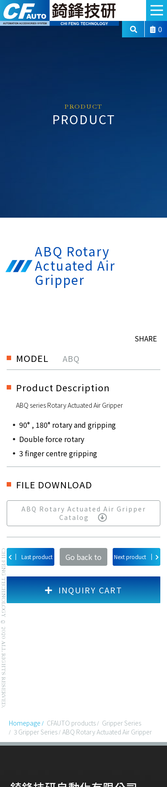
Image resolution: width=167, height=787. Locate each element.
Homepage (25, 722)
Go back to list (83, 559)
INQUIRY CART (83, 590)
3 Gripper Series (35, 731)
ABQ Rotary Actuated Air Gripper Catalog (83, 513)
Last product (30, 556)
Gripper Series (121, 722)
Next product (136, 556)
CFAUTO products (71, 722)
